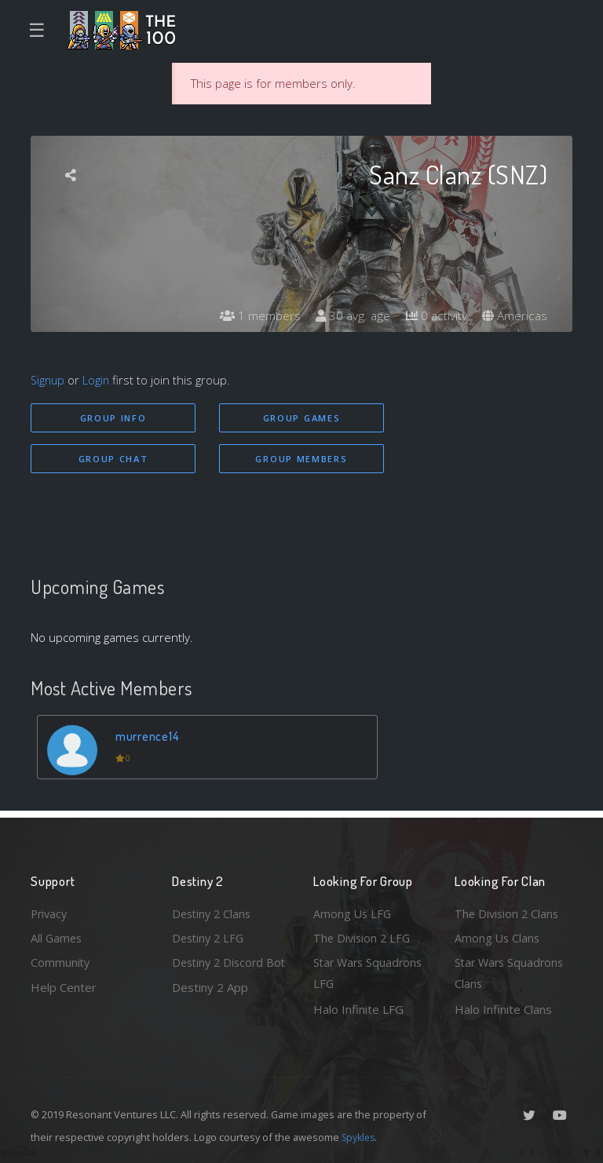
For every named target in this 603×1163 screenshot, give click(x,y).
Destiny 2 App (210, 1009)
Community (61, 961)
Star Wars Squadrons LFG (370, 972)
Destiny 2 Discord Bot (220, 972)
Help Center (64, 986)
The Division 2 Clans (508, 910)
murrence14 (148, 737)
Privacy (50, 910)
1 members (253, 316)
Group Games (302, 418)
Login (98, 380)
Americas (514, 316)
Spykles (360, 1137)
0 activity (433, 316)
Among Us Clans (498, 935)
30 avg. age (348, 316)
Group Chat (113, 459)
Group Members (301, 459)
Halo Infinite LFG (358, 1009)
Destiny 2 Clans (213, 910)
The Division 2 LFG (363, 935)
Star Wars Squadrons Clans (511, 972)
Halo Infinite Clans (503, 1009)
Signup (49, 380)
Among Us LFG (353, 910)
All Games (57, 935)
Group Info (113, 418)
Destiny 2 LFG (210, 935)
